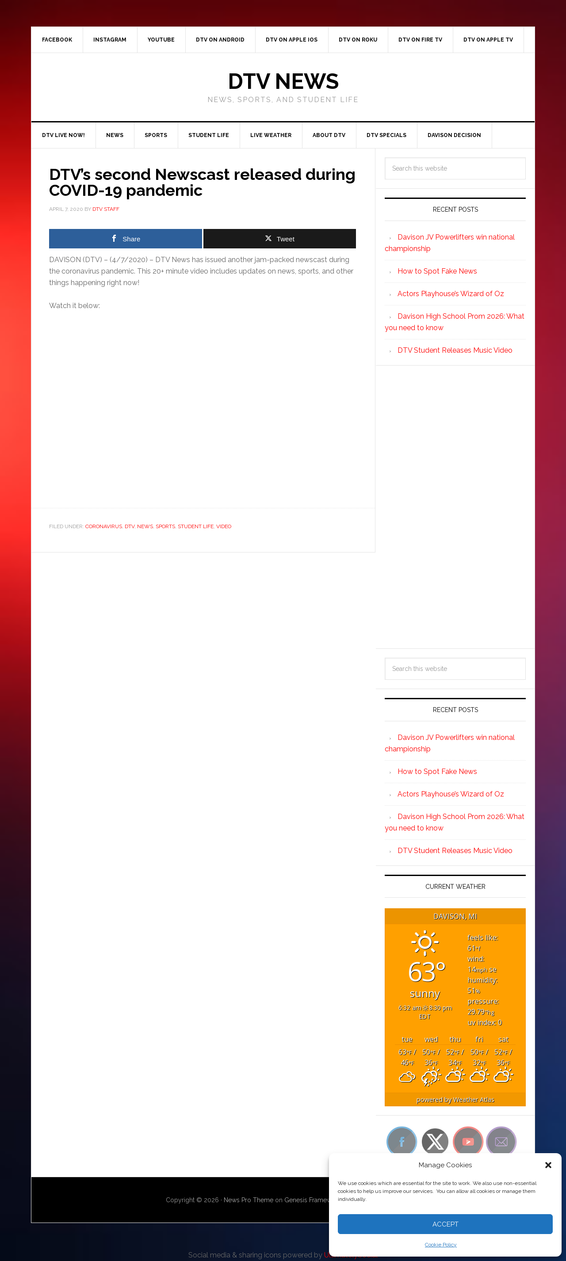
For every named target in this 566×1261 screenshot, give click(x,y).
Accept (445, 1224)
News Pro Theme (248, 1200)
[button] (548, 1165)
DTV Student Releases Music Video (455, 350)
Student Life (196, 526)
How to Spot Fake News (437, 271)
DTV (129, 526)
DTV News (283, 81)
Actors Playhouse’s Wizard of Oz (451, 294)
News (145, 526)
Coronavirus (103, 526)
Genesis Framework (312, 1200)
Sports (165, 526)
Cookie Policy (441, 1245)
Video (223, 526)
